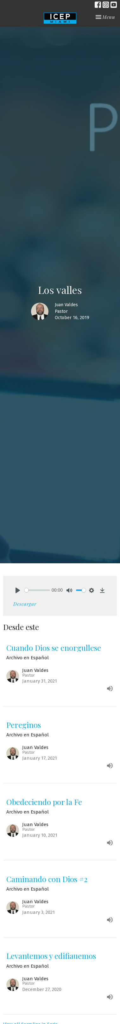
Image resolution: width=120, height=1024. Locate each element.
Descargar (24, 604)
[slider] (37, 590)
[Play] (18, 590)
